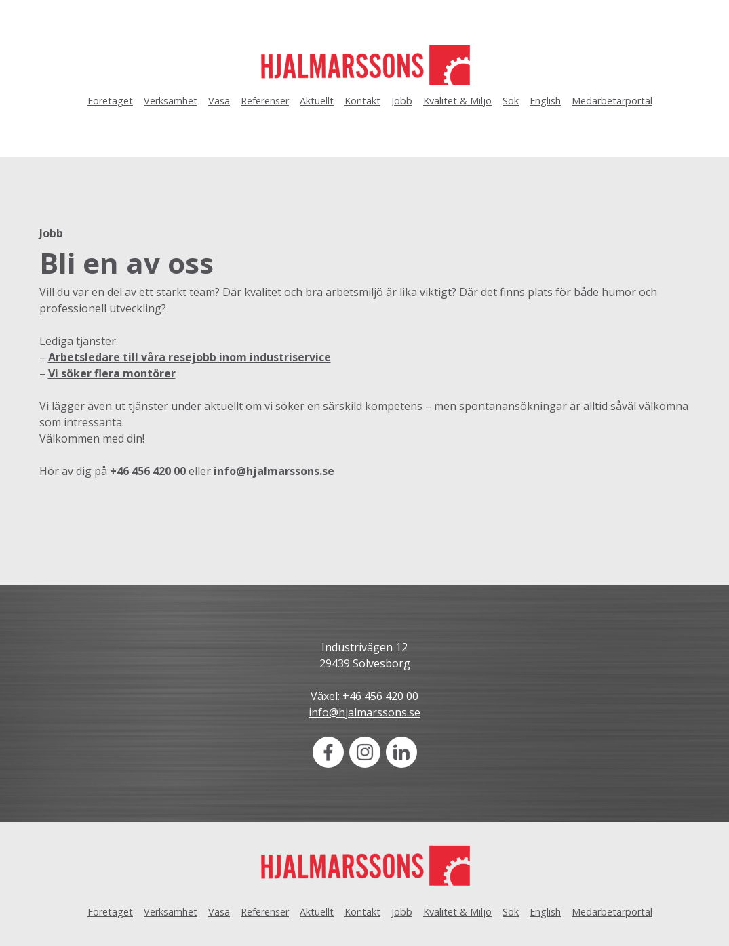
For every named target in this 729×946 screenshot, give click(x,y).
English (545, 100)
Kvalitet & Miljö (457, 100)
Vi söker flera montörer (112, 373)
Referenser (265, 100)
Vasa (219, 100)
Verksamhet (170, 100)
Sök (511, 100)
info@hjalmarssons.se (274, 471)
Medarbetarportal (612, 100)
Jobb (401, 100)
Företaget (110, 100)
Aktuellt (317, 100)
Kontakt (362, 100)
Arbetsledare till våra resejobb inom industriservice (189, 357)
